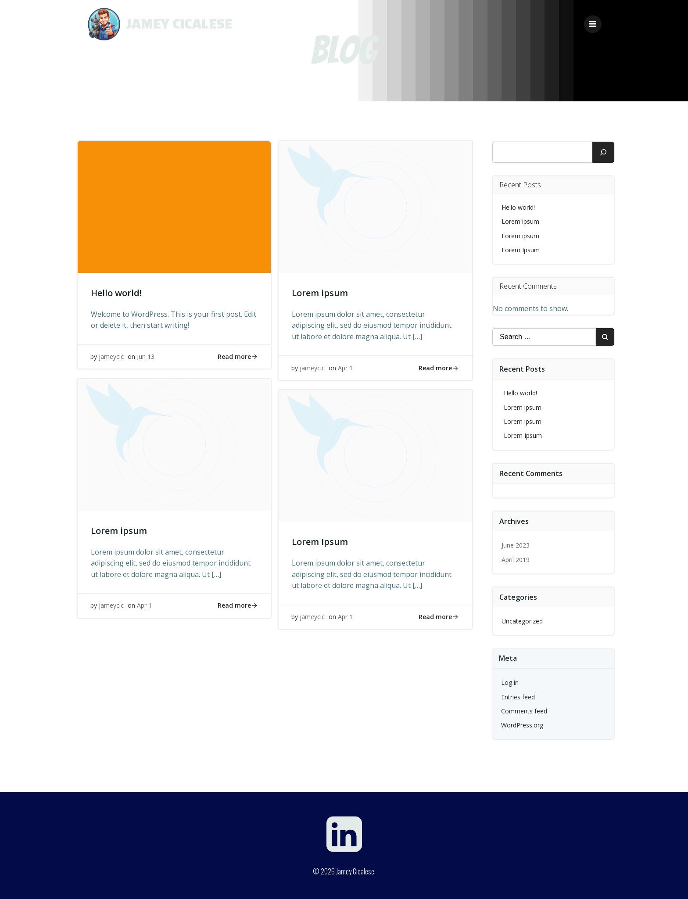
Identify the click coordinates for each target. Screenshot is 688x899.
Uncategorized (522, 620)
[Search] (603, 151)
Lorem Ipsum (521, 249)
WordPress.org (523, 724)
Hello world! (518, 206)
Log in (510, 682)
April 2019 (516, 559)
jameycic (111, 357)
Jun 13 (146, 357)
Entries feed (518, 696)
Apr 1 (345, 368)
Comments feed (525, 710)
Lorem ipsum (521, 221)
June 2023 (516, 545)
